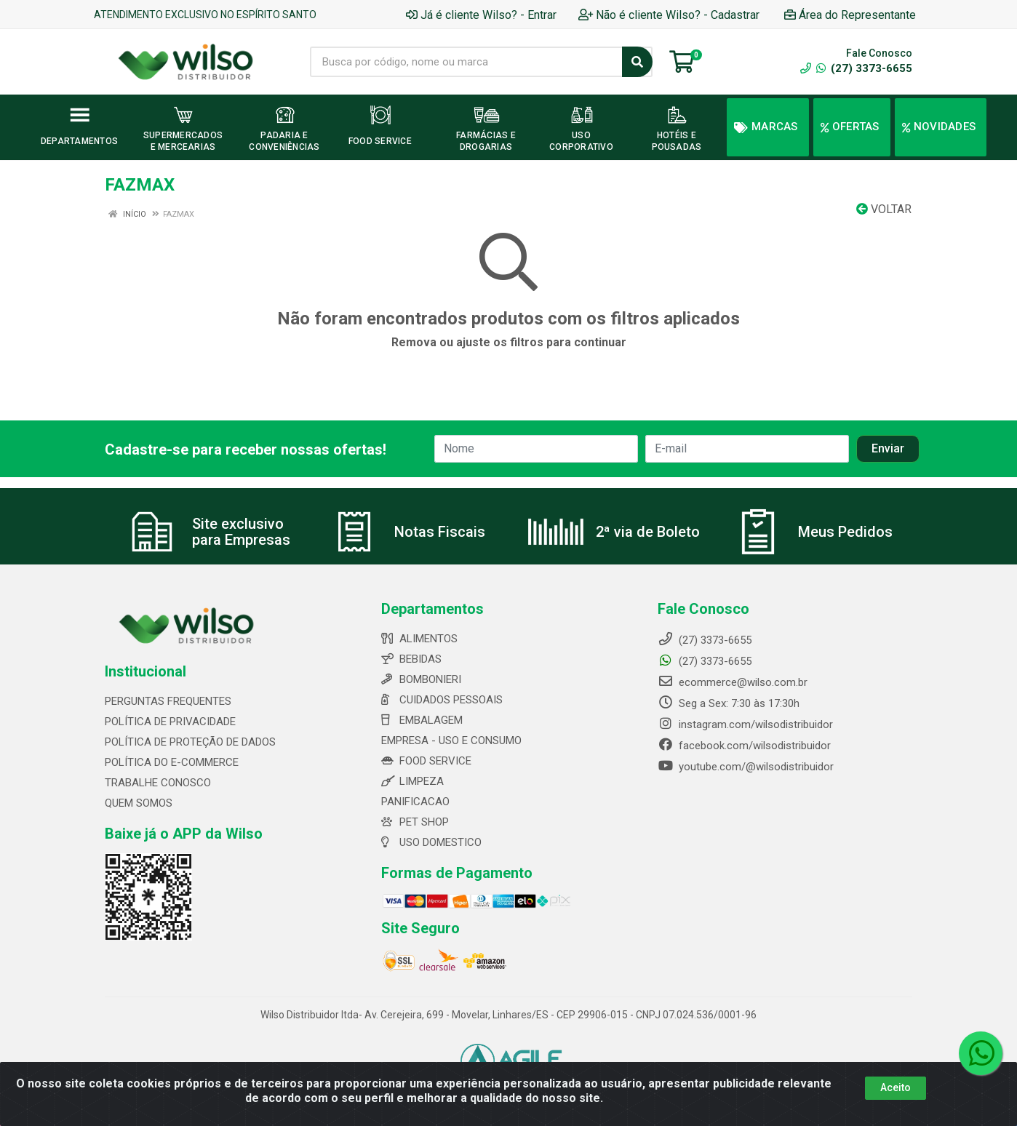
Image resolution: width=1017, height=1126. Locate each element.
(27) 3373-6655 (864, 68)
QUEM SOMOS (138, 803)
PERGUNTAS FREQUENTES (168, 701)
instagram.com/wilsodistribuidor (745, 724)
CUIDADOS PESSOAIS (442, 699)
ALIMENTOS (419, 638)
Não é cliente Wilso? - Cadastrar (668, 15)
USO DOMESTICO (431, 842)
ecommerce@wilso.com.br (732, 682)
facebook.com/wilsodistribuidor (744, 745)
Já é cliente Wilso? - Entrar (481, 15)
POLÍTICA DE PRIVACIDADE (170, 721)
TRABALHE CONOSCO (158, 782)
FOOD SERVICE (426, 760)
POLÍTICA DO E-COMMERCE (172, 762)
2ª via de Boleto (648, 531)
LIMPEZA (412, 781)
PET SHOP (415, 821)
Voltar (884, 209)
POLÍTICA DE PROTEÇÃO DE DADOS (190, 741)
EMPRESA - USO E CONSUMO (451, 740)
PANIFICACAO (415, 801)
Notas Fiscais (439, 531)
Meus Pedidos (845, 531)
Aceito (895, 1087)
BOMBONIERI (421, 679)
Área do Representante (850, 15)
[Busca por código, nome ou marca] (466, 62)
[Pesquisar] (637, 62)
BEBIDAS (411, 659)
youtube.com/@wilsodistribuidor (746, 766)
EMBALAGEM (422, 720)
